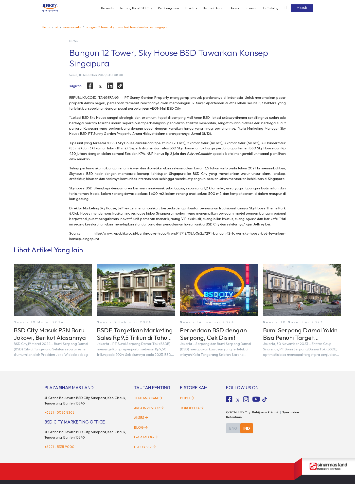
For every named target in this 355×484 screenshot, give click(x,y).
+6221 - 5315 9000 (59, 446)
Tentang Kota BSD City (136, 8)
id (56, 27)
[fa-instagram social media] (246, 399)
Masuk (302, 7)
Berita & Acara (214, 8)
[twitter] (100, 86)
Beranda (107, 8)
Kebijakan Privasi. (265, 412)
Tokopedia (192, 408)
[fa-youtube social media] (256, 399)
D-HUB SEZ (145, 447)
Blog (141, 427)
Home (46, 27)
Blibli (187, 398)
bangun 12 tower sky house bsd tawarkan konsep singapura (128, 27)
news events (72, 27)
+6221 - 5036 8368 (59, 412)
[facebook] (90, 86)
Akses (235, 8)
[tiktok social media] (237, 400)
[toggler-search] (285, 7)
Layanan (251, 8)
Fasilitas (191, 8)
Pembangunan (168, 8)
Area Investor (149, 408)
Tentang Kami (148, 398)
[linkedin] (110, 86)
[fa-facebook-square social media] (229, 399)
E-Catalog (270, 8)
